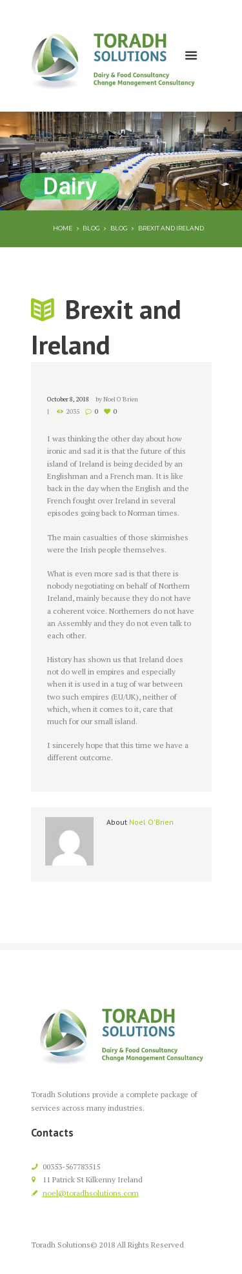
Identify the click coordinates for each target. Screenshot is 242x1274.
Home (62, 228)
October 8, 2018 (68, 399)
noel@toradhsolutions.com (91, 1193)
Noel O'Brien (120, 399)
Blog (91, 228)
